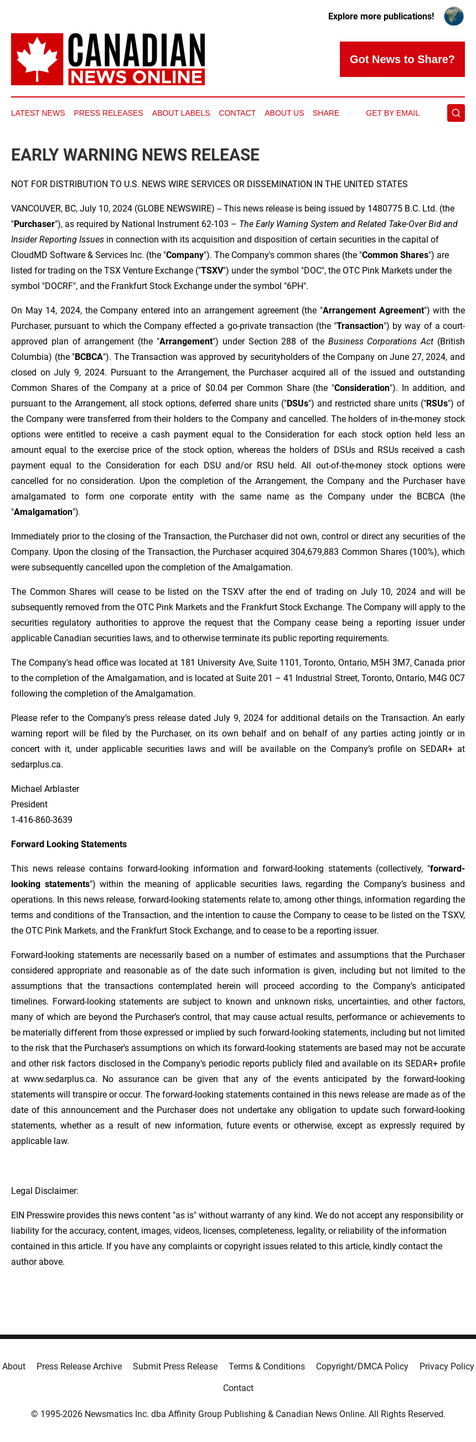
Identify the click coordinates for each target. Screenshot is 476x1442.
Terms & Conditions (267, 1366)
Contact (237, 113)
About (13, 1366)
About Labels (181, 113)
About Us (284, 113)
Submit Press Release (175, 1366)
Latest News (38, 113)
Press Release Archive (79, 1366)
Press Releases (108, 113)
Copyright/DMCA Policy (362, 1366)
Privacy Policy (447, 1366)
